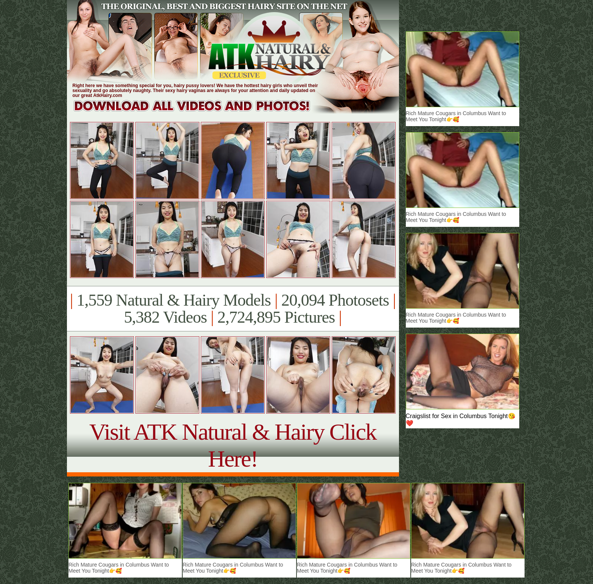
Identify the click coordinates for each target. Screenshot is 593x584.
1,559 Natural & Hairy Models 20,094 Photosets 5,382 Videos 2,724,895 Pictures (233, 309)
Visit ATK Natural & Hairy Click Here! (232, 445)
